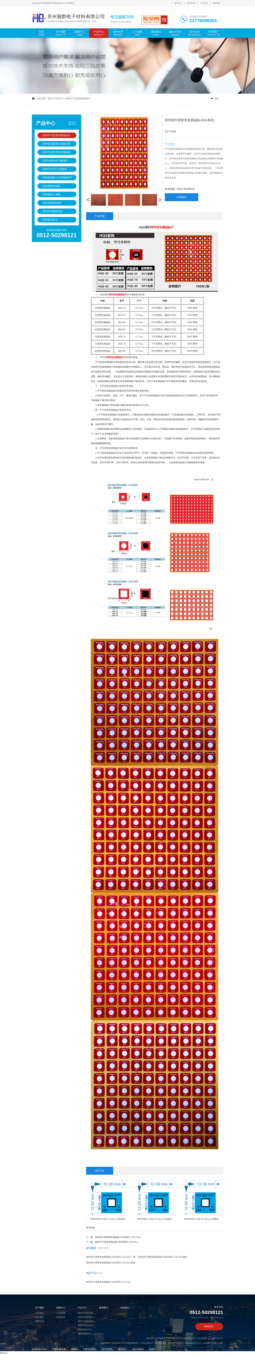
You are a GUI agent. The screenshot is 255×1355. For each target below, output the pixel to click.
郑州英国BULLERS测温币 (57, 177)
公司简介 (39, 1313)
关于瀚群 (39, 1308)
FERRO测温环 (147, 1343)
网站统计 (4, 1353)
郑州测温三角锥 (51, 194)
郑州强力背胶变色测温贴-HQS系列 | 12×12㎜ (108, 1282)
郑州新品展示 (50, 219)
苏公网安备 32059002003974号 (210, 1338)
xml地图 (206, 1343)
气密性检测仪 (89, 1349)
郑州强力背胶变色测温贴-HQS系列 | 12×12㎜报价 (163, 1257)
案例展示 (103, 1308)
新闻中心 (60, 1308)
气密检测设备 (59, 1349)
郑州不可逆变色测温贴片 (78, 98)
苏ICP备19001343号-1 (188, 1338)
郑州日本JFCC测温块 (55, 169)
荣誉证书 (39, 1321)
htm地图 (213, 1343)
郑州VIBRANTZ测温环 (55, 160)
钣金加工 (122, 1349)
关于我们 (204, 3)
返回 (217, 98)
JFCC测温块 (159, 1343)
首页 (49, 98)
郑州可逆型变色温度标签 (57, 152)
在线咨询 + (209, 1326)
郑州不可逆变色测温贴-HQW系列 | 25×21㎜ (116, 1242)
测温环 (74, 1349)
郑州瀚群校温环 (51, 186)
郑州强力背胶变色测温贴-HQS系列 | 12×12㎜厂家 (110, 1257)
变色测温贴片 (133, 1343)
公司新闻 (60, 1313)
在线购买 (181, 197)
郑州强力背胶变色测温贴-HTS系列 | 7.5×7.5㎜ (118, 1237)
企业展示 (39, 1317)
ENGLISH (191, 3)
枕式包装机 (107, 1349)
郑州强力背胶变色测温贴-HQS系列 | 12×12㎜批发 (110, 1262)
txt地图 (220, 1343)
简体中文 (178, 3)
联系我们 (217, 3)
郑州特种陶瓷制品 (53, 211)
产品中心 (58, 98)
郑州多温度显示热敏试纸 (57, 143)
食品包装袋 (138, 1349)
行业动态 (60, 1317)
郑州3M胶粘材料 (52, 202)
